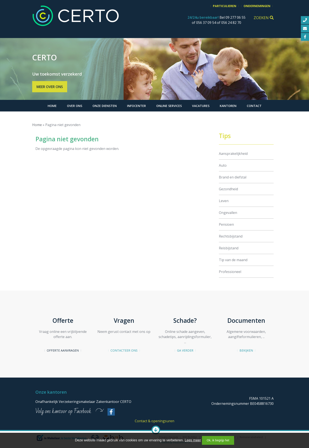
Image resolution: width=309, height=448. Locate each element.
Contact (254, 106)
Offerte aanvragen (63, 350)
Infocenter (136, 106)
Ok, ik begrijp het (218, 440)
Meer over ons (49, 86)
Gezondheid (228, 189)
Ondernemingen (257, 6)
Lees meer (193, 440)
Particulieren (224, 6)
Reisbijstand (228, 248)
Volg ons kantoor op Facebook (63, 411)
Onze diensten (104, 106)
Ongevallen (228, 212)
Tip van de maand (233, 260)
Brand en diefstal (232, 177)
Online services (169, 106)
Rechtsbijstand (230, 236)
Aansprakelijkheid (233, 153)
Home (52, 106)
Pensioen (226, 224)
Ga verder (185, 350)
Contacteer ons (124, 350)
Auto (223, 165)
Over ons (74, 106)
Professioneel (230, 271)
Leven (224, 200)
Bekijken (246, 350)
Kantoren (228, 106)
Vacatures (200, 106)
